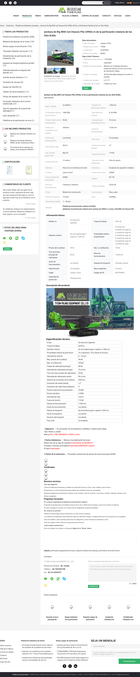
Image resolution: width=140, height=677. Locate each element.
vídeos (38, 16)
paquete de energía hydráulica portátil (18, 63)
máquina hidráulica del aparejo (87, 551)
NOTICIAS (117, 16)
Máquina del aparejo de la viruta (16, 41)
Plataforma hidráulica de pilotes (27, 26)
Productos (27, 16)
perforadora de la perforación (109, 551)
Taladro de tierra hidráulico (14, 92)
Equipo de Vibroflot (11, 87)
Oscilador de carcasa (11, 82)
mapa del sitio (5, 662)
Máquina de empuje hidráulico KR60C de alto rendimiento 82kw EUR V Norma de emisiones (22, 143)
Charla (86, 88)
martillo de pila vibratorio (13, 77)
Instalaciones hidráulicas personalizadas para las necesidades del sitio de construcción (37, 659)
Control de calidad (90, 16)
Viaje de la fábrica (70, 16)
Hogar (16, 16)
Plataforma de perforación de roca (17, 120)
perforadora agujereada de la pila (63, 551)
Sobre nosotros (51, 16)
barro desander (9, 116)
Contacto (106, 16)
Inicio (2, 26)
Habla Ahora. (119, 3)
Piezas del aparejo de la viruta (15, 96)
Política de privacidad (20, 674)
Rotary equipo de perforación (15, 46)
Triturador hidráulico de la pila (15, 51)
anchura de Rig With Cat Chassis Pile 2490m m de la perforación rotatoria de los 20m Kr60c (60, 78)
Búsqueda (106, 3)
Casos (127, 16)
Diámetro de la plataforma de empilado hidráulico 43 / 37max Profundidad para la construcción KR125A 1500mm (37, 652)
